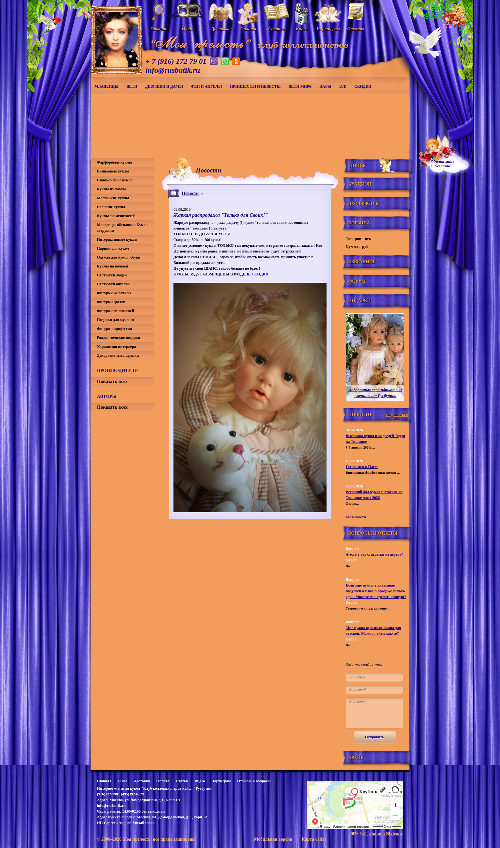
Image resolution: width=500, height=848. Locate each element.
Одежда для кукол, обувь (118, 257)
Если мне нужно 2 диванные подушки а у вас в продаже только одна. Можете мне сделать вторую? (376, 591)
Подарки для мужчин (115, 320)
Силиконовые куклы (115, 180)
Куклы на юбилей (112, 266)
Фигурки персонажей (115, 311)
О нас (123, 781)
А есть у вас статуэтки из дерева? (374, 554)
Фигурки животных (114, 293)
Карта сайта (314, 839)
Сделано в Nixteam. (383, 833)
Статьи (182, 781)
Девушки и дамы (164, 86)
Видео (200, 781)
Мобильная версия (273, 839)
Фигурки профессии (114, 328)
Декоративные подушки (118, 355)
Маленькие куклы (113, 198)
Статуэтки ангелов (113, 284)
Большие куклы (111, 207)
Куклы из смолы (111, 189)
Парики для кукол (113, 248)
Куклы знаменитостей (116, 216)
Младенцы (106, 86)
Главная (104, 781)
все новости (356, 517)
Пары (325, 86)
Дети (132, 86)
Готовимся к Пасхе (362, 466)
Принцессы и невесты (255, 86)
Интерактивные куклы (117, 239)
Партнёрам (221, 781)
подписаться (397, 415)
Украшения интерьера (116, 346)
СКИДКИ (363, 86)
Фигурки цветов (111, 302)
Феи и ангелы (206, 86)
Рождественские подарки (118, 337)
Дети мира (300, 86)
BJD (343, 86)
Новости (190, 193)
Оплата (162, 781)
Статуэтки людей (112, 275)
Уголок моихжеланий (443, 163)
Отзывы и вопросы (254, 781)
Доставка (142, 781)
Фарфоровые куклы (114, 162)
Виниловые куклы (113, 171)
